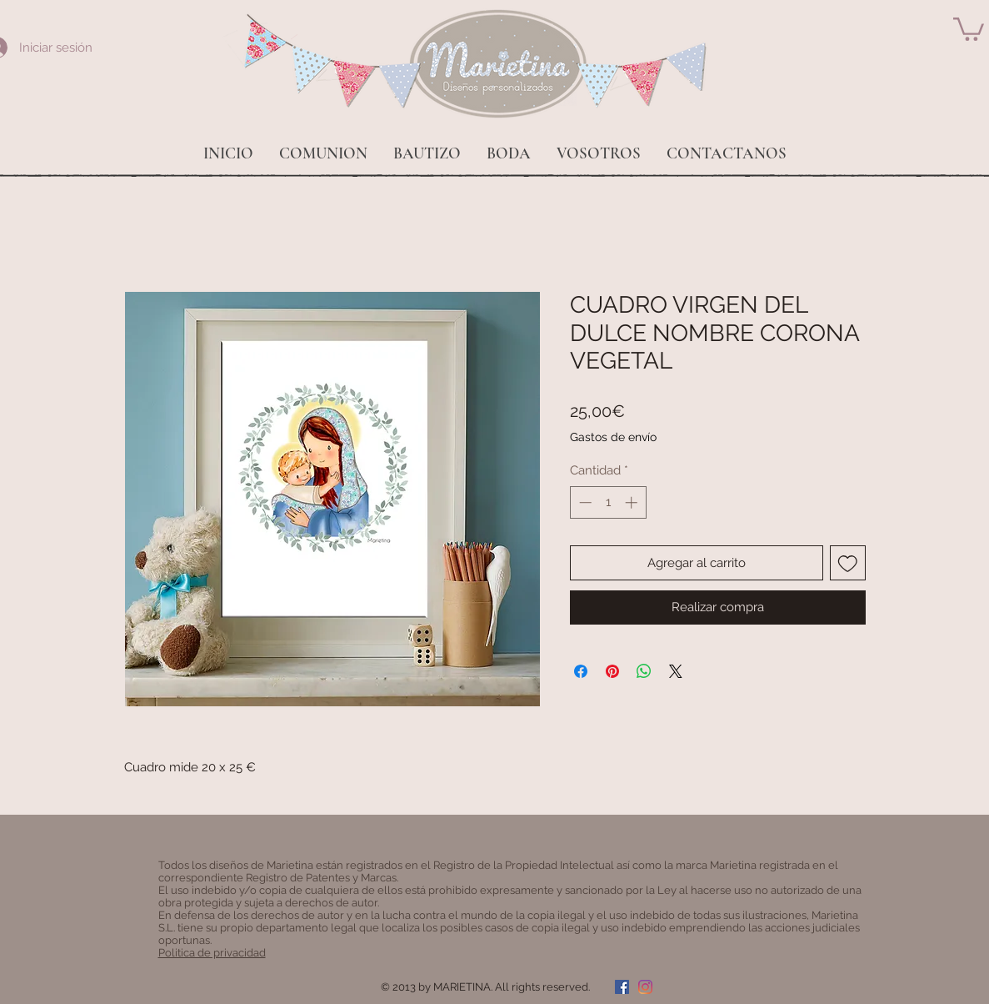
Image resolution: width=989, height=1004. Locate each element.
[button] (968, 28)
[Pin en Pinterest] (612, 671)
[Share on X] (676, 671)
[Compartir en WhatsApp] (644, 671)
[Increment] (633, 502)
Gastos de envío (613, 437)
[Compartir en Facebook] (581, 671)
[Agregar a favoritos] (848, 563)
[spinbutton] (608, 502)
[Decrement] (583, 502)
